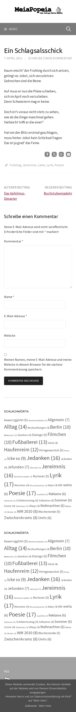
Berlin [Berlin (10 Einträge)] (60, 427)
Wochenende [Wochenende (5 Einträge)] (49, 512)
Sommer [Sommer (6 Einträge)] (63, 500)
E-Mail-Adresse (15, 316)
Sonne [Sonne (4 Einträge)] (9, 506)
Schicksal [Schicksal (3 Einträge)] (10, 500)
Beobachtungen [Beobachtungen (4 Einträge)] (38, 427)
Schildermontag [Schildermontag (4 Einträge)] (27, 500)
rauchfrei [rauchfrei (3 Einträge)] (42, 494)
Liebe (41, 165)
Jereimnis (29, 165)
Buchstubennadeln (58, 193)
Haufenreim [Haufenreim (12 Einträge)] (21, 449)
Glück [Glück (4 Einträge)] (53, 443)
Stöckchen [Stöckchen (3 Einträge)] (22, 506)
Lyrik (50, 165)
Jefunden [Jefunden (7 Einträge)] (18, 467)
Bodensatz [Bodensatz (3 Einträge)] (10, 435)
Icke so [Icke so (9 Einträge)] (16, 458)
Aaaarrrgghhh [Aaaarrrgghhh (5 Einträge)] (16, 420)
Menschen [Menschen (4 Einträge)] (21, 485)
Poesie (59, 165)
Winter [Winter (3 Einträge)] (11, 512)
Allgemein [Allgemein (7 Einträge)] (59, 419)
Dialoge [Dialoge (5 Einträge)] (39, 435)
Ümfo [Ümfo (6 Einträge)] (44, 518)
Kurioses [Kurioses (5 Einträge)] (41, 476)
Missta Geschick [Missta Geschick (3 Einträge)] (38, 485)
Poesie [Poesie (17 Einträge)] (22, 493)
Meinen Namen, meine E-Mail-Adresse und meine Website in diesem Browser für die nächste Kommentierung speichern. (38, 364)
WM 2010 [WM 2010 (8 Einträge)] (27, 511)
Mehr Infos (45, 705)
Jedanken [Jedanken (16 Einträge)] (43, 457)
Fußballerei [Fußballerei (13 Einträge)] (29, 442)
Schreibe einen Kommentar (50, 58)
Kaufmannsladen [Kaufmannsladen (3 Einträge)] (23, 476)
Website (9, 335)
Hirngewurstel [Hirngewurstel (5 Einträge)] (51, 450)
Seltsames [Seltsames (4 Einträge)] (46, 500)
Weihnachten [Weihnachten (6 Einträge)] (52, 505)
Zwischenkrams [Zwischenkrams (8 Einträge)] (20, 517)
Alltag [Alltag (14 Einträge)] (15, 426)
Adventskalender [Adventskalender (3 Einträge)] (37, 420)
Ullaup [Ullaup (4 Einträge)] (34, 506)
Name (9, 297)
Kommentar (13, 241)
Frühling (15, 165)
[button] (47, 154)
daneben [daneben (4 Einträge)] (24, 435)
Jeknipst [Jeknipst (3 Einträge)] (35, 467)
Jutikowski (31, 705)
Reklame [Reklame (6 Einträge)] (57, 494)
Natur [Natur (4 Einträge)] (53, 485)
